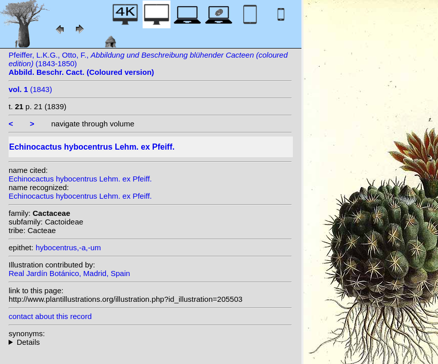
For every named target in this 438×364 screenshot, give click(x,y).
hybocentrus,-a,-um (68, 247)
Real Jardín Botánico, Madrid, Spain (69, 273)
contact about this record (50, 316)
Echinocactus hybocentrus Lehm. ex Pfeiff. (80, 178)
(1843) (30, 89)
